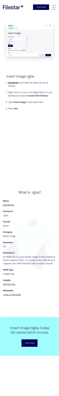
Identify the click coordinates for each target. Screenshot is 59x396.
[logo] (13, 7)
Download (13, 83)
